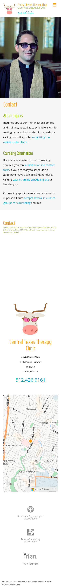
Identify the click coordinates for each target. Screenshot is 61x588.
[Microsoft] (40, 489)
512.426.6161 (26, 12)
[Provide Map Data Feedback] (53, 489)
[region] (30, 443)
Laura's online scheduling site (31, 179)
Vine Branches (15, 585)
